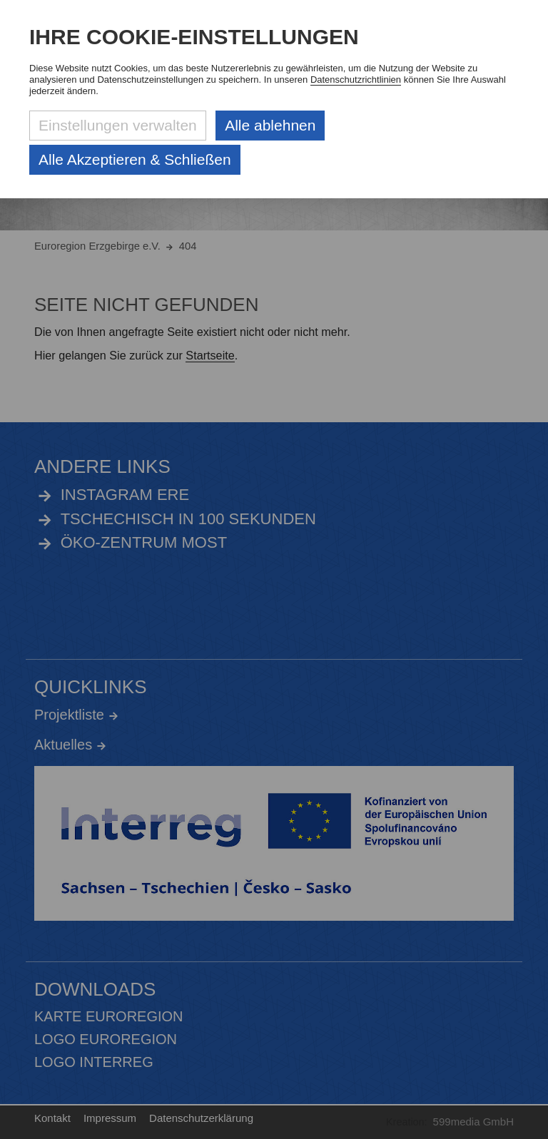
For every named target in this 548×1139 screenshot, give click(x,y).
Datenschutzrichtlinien (355, 79)
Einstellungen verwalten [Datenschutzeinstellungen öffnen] (118, 125)
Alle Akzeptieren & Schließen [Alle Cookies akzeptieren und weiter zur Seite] (135, 159)
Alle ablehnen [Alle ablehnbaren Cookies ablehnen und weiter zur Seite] (270, 125)
